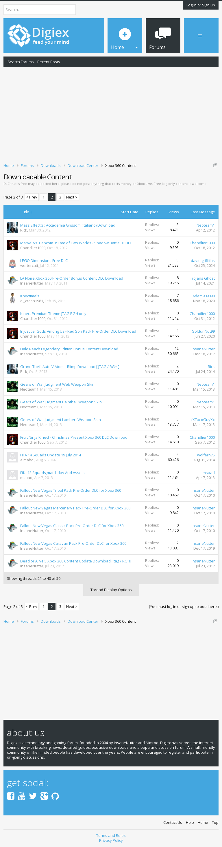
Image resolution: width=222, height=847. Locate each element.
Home (203, 822)
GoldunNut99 (203, 331)
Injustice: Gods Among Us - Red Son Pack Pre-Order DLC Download (78, 331)
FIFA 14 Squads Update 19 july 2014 (50, 455)
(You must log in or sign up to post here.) (184, 606)
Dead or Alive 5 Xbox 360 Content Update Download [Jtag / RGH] (75, 561)
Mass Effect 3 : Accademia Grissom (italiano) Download (67, 225)
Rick (23, 230)
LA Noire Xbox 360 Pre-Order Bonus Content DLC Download (71, 278)
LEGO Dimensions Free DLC (44, 260)
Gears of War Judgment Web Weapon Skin (57, 384)
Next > (71, 197)
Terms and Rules (111, 835)
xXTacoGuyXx (202, 419)
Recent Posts (48, 61)
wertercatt (29, 265)
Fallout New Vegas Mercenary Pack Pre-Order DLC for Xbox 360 (75, 508)
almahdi (27, 459)
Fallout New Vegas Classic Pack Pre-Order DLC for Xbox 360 (71, 525)
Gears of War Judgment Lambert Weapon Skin (60, 419)
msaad (26, 477)
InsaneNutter (31, 283)
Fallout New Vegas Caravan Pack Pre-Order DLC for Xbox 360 (73, 543)
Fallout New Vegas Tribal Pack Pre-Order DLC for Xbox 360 (70, 490)
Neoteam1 (206, 225)
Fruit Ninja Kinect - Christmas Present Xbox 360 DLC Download (73, 437)
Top (215, 822)
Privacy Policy (111, 840)
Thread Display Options (111, 589)
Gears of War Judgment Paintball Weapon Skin (61, 402)
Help (190, 822)
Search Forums (21, 61)
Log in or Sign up (200, 5)
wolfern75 (206, 455)
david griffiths (203, 260)
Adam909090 (204, 295)
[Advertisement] (111, 113)
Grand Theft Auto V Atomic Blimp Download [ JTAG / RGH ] (69, 366)
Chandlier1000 (32, 247)
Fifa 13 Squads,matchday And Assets (52, 472)
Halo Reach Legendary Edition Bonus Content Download (69, 348)
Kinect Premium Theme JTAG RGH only (53, 313)
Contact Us (172, 822)
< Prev (31, 197)
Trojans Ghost (202, 278)
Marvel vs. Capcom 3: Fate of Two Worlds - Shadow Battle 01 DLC (76, 242)
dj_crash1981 (31, 300)
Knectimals (29, 295)
